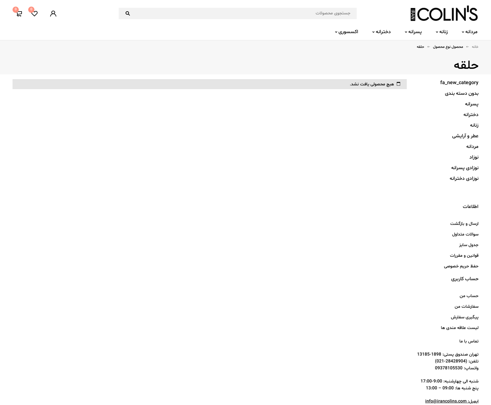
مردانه (472, 146)
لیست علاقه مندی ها (459, 328)
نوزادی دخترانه (464, 178)
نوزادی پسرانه (464, 168)
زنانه (474, 125)
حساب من (469, 296)
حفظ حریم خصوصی (461, 266)
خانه (475, 46)
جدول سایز (468, 245)
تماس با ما (468, 341)
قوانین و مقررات (464, 256)
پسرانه (471, 104)
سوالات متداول (465, 234)
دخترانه (470, 114)
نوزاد (473, 157)
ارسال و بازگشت (464, 224)
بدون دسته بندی (461, 93)
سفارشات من (466, 307)
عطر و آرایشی (465, 136)
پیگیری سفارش (464, 317)
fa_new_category (459, 82)
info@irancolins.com (446, 401)
